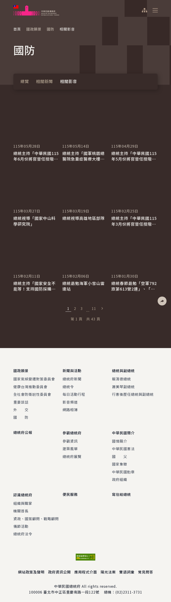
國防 (50, 29)
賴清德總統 (121, 378)
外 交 (20, 409)
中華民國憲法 (123, 447)
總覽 (24, 81)
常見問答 (145, 570)
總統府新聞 (72, 378)
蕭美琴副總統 (123, 386)
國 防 (20, 416)
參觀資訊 (70, 439)
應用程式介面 (85, 570)
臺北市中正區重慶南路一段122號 (71, 590)
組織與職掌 (22, 501)
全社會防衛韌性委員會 (32, 393)
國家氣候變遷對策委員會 (34, 378)
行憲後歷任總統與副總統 (133, 393)
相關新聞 (44, 81)
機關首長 (20, 508)
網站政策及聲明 (31, 570)
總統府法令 (22, 532)
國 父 (119, 455)
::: (3, 2)
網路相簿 (70, 409)
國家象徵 (119, 462)
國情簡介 (119, 439)
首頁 (17, 29)
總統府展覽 (72, 455)
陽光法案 (108, 570)
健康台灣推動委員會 (30, 386)
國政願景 (33, 29)
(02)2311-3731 (128, 590)
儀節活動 (20, 524)
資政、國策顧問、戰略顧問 (36, 516)
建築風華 (70, 447)
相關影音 (68, 81)
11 (94, 308)
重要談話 (20, 401)
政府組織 (119, 478)
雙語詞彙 (126, 570)
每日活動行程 (74, 393)
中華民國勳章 (123, 470)
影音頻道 (70, 401)
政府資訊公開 (59, 570)
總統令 (68, 386)
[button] (162, 301)
